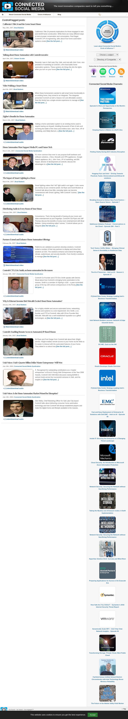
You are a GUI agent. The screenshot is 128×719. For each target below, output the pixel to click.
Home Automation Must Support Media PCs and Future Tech (27, 147)
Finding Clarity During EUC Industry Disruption (107, 152)
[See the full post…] (54, 41)
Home (3, 14)
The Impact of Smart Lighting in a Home (19, 178)
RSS (121, 76)
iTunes (93, 76)
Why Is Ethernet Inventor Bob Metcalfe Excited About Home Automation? (32, 301)
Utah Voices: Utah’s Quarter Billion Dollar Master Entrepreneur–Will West (32, 362)
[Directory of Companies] (107, 54)
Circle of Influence (44, 14)
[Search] (114, 14)
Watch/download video (13, 50)
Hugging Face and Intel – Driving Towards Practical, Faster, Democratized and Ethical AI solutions (107, 176)
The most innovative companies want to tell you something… (83, 6)
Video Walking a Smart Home (15, 86)
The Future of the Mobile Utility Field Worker (107, 703)
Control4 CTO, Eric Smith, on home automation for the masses (28, 270)
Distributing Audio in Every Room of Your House (22, 209)
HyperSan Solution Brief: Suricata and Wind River (107, 559)
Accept (92, 715)
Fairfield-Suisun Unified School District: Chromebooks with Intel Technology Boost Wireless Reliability (107, 679)
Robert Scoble (19, 58)
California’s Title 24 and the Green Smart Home (22, 24)
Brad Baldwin (19, 28)
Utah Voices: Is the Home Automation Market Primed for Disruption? (30, 393)
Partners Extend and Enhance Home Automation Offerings (26, 239)
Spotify (103, 76)
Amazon (112, 76)
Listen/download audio (13, 142)
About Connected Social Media (20, 14)
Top (124, 709)
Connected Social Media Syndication (29, 151)
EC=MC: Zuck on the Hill (107, 344)
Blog (59, 14)
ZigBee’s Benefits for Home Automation (18, 116)
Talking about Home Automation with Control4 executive (25, 55)
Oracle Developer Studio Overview (107, 366)
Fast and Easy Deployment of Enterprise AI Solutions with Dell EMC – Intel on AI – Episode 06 (107, 414)
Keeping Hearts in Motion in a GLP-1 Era (107, 130)
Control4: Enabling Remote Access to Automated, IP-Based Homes (29, 332)
